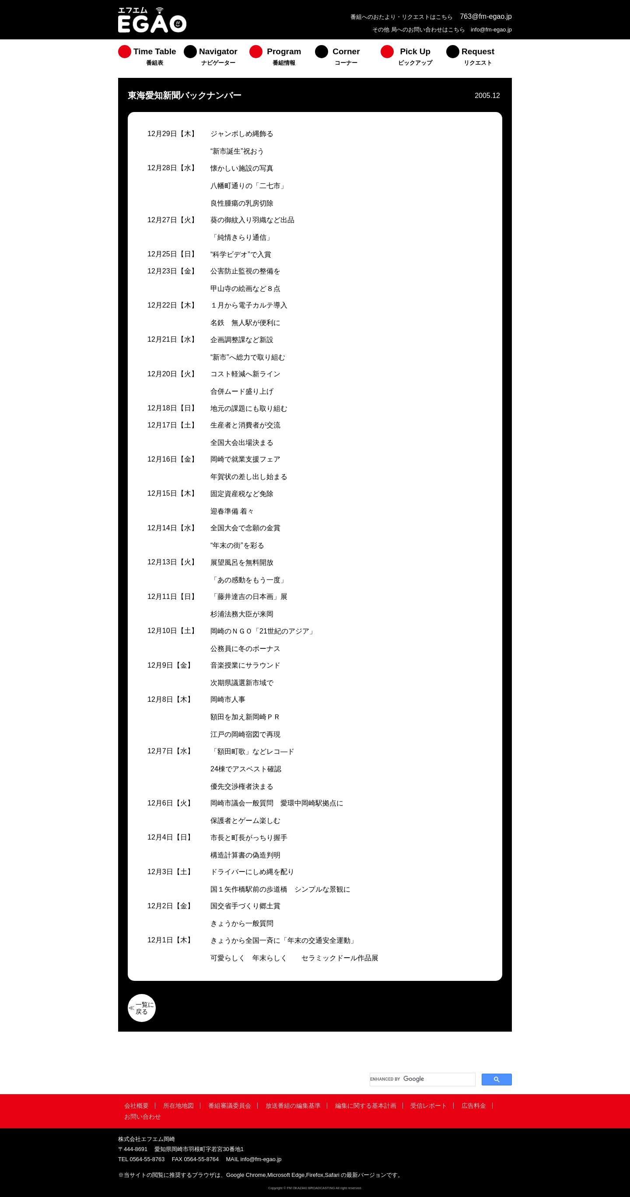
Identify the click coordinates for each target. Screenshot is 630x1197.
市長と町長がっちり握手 (248, 837)
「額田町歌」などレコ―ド (252, 751)
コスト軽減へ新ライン (245, 374)
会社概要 (136, 1105)
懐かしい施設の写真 (241, 168)
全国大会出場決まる (241, 442)
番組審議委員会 (229, 1105)
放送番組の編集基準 (293, 1105)
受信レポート (428, 1105)
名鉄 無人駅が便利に (245, 322)
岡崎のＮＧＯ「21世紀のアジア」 (263, 631)
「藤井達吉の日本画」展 (248, 596)
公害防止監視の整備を (245, 271)
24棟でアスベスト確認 (245, 769)
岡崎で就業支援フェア (245, 459)
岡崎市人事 (227, 699)
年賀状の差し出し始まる (248, 476)
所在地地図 (178, 1105)
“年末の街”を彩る (237, 545)
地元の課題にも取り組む (248, 408)
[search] (421, 1079)
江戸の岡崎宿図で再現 (245, 734)
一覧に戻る (145, 1008)
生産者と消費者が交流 (245, 425)
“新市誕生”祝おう (237, 151)
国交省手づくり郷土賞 (245, 906)
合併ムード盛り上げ (241, 391)
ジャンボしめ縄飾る (241, 133)
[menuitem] (151, 58)
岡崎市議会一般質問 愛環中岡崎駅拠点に (276, 803)
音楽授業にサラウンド (245, 665)
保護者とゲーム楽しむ (245, 820)
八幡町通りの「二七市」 (248, 185)
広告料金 (474, 1105)
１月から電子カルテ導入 (248, 305)
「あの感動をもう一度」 (248, 580)
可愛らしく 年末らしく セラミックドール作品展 (294, 958)
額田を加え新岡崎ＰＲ (245, 717)
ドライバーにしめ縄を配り (252, 871)
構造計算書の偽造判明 (245, 855)
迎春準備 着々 (232, 511)
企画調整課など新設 (241, 339)
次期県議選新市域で (241, 682)
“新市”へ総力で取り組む (247, 357)
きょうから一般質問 (241, 923)
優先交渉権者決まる (241, 786)
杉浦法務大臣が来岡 (241, 614)
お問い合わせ (142, 1116)
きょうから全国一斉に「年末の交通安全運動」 (283, 940)
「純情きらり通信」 (241, 237)
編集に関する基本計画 (365, 1105)
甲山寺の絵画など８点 (245, 288)
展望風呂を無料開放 (241, 562)
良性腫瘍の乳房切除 (241, 203)
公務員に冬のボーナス (245, 648)
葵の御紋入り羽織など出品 (252, 220)
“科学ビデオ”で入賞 (240, 254)
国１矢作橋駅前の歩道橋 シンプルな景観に (280, 889)
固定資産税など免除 (241, 493)
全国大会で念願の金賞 (245, 528)
